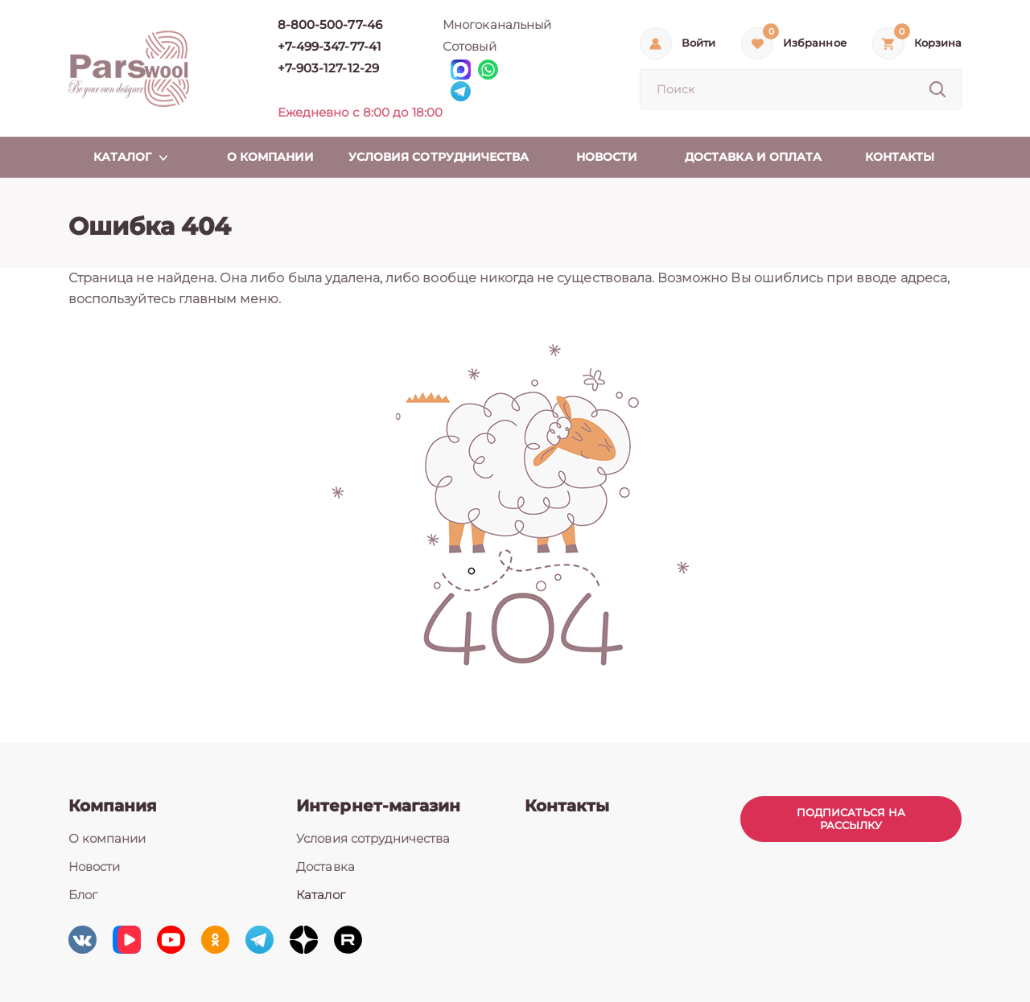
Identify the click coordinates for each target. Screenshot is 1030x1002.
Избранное (814, 43)
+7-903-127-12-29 (328, 68)
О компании (107, 838)
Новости (94, 866)
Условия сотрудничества (373, 838)
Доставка (325, 866)
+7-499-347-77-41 (329, 46)
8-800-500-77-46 (330, 24)
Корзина (938, 43)
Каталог (320, 894)
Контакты (567, 805)
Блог (82, 894)
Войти (698, 43)
